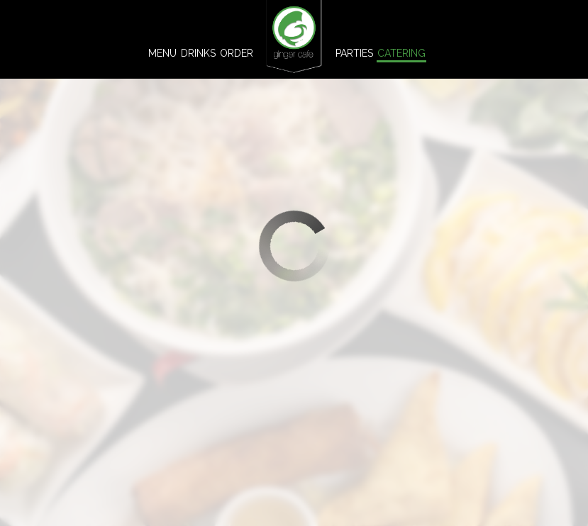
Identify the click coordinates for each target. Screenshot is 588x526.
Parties (354, 53)
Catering (401, 53)
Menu (162, 53)
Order (236, 53)
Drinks (198, 53)
